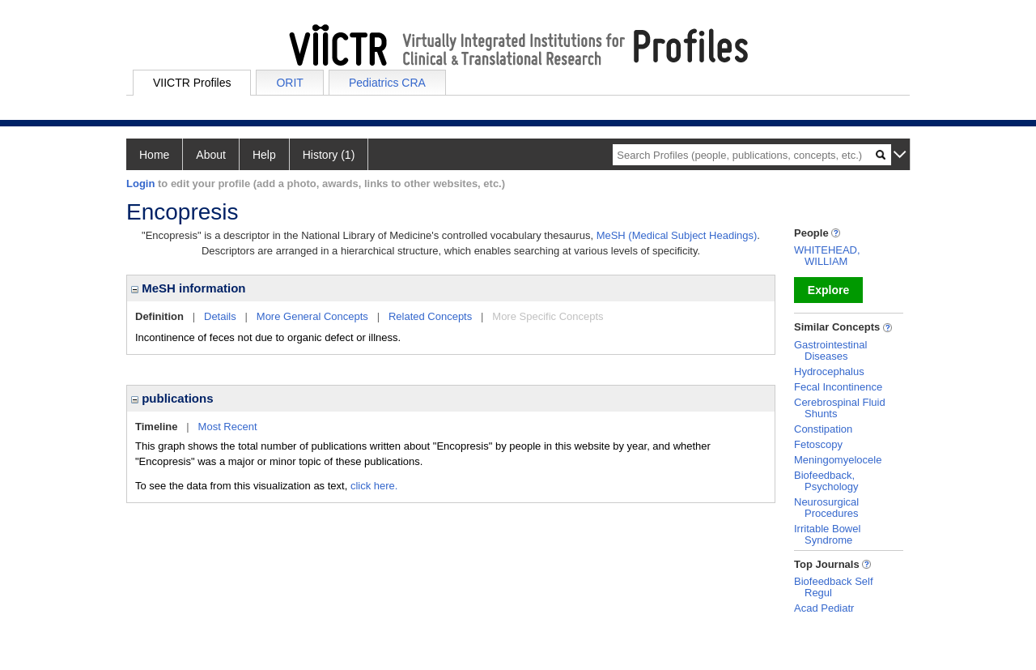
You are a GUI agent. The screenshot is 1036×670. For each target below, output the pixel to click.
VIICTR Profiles (192, 82)
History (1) (329, 154)
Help (264, 154)
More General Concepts (312, 316)
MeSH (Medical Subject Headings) (677, 235)
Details (220, 316)
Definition (159, 316)
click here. (374, 486)
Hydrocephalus (829, 371)
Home (154, 154)
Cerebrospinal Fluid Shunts (839, 408)
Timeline (156, 426)
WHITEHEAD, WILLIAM (827, 255)
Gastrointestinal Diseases (830, 350)
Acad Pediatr (824, 608)
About (211, 154)
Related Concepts (430, 316)
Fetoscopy (818, 444)
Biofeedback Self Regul (833, 587)
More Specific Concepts (547, 316)
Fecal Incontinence (838, 387)
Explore (828, 290)
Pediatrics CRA (387, 82)
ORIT (289, 82)
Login (140, 183)
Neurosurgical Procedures (826, 507)
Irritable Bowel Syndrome (827, 534)
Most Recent (227, 426)
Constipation (823, 429)
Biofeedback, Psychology (826, 481)
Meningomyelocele (837, 460)
